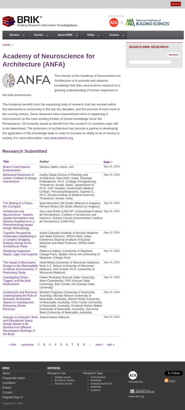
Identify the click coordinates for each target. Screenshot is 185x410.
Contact (114, 34)
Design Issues (63, 377)
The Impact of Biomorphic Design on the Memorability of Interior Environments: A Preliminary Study (20, 267)
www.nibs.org (136, 396)
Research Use (56, 373)
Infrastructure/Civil (101, 383)
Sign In (176, 4)
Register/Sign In (12, 397)
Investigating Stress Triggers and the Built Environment (16, 281)
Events (38, 34)
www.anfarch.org (61, 138)
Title (6, 161)
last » (111, 344)
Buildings (96, 380)
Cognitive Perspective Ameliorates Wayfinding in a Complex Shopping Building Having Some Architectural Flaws (19, 239)
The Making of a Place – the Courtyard (18, 205)
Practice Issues (63, 383)
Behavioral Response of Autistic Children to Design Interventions (20, 178)
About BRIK (65, 34)
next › (99, 344)
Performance (98, 377)
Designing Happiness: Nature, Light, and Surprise (20, 252)
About (6, 373)
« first (12, 344)
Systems (96, 390)
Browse (14, 34)
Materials (96, 386)
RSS (170, 381)
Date (108, 162)
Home (6, 44)
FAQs (90, 34)
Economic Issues (64, 380)
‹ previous (27, 344)
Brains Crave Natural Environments (16, 168)
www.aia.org (136, 381)
